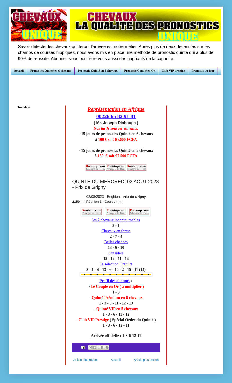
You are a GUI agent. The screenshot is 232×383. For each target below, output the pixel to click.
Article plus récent (85, 360)
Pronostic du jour (203, 70)
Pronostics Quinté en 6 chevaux (50, 70)
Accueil (19, 70)
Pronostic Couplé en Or (139, 70)
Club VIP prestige (173, 70)
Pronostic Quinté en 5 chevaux (98, 70)
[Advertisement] (116, 87)
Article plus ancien (146, 360)
